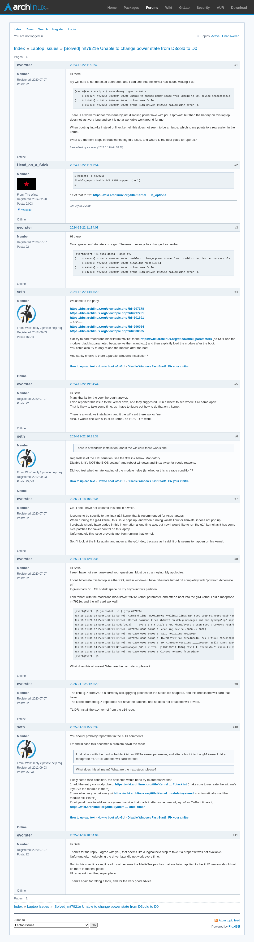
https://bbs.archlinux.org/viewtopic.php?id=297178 (107, 308)
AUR (220, 7)
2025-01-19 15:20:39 (84, 727)
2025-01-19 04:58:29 (84, 684)
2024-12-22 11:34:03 (84, 227)
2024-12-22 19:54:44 (84, 384)
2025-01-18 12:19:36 (84, 559)
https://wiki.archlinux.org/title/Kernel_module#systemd (154, 793)
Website (26, 209)
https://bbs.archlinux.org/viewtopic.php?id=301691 (107, 317)
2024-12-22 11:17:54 (84, 165)
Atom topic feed (229, 920)
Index (17, 29)
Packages (131, 7)
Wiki (168, 7)
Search (43, 29)
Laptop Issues (44, 48)
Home (112, 7)
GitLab (184, 7)
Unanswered (230, 36)
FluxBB (234, 926)
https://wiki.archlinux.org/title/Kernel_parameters (176, 339)
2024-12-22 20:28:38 (84, 436)
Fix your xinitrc (178, 366)
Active (215, 36)
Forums (152, 7)
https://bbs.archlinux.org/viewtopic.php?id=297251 (107, 313)
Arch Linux (26, 7)
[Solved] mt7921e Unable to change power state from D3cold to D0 (130, 48)
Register (58, 29)
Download (239, 7)
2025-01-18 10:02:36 (84, 499)
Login (72, 29)
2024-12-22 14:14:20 (84, 292)
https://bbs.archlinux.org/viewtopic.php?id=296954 (107, 326)
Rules (30, 29)
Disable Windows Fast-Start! (147, 366)
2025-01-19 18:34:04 (84, 835)
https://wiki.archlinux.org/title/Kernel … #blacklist (151, 784)
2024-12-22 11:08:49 (84, 65)
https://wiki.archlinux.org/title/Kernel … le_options (129, 195)
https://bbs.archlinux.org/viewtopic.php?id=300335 (107, 331)
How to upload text (82, 366)
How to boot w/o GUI (111, 366)
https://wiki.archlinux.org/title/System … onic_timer (107, 807)
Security (203, 7)
